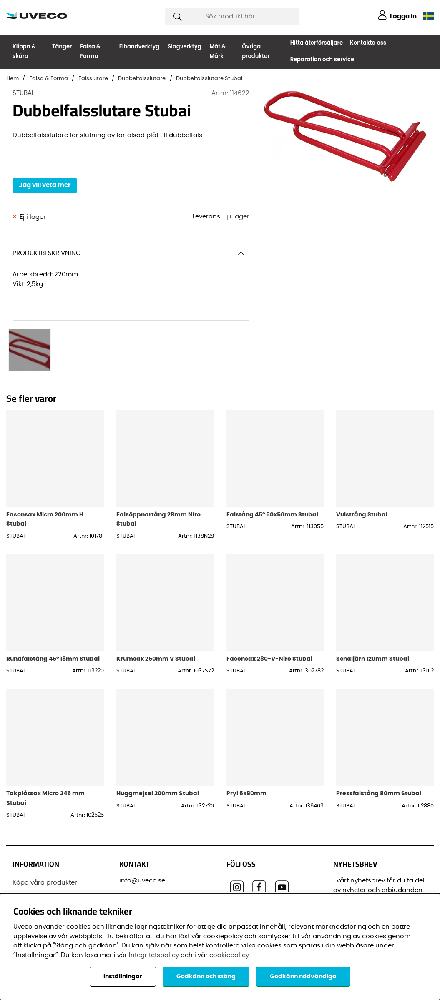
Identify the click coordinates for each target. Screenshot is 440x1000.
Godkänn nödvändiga (303, 977)
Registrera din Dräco (45, 839)
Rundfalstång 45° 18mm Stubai (53, 599)
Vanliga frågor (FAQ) (45, 880)
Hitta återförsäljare (316, 43)
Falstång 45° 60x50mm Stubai (272, 455)
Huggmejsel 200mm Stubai (157, 734)
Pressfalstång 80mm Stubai (378, 734)
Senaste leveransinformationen (48, 859)
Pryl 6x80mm (246, 734)
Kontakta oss (368, 43)
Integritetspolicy (154, 955)
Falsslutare (93, 78)
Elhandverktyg (139, 46)
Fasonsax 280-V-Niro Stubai (269, 599)
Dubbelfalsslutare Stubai (209, 78)
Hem (12, 78)
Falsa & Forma (90, 51)
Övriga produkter (255, 51)
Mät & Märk (217, 51)
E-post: (347, 862)
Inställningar (122, 977)
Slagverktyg (184, 46)
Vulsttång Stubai (361, 455)
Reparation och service (322, 59)
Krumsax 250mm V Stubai (155, 599)
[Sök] (232, 16)
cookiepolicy (229, 955)
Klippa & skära (24, 51)
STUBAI (23, 93)
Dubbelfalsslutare (142, 78)
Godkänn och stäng (206, 977)
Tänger (62, 46)
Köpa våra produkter (45, 823)
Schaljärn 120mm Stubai (372, 599)
